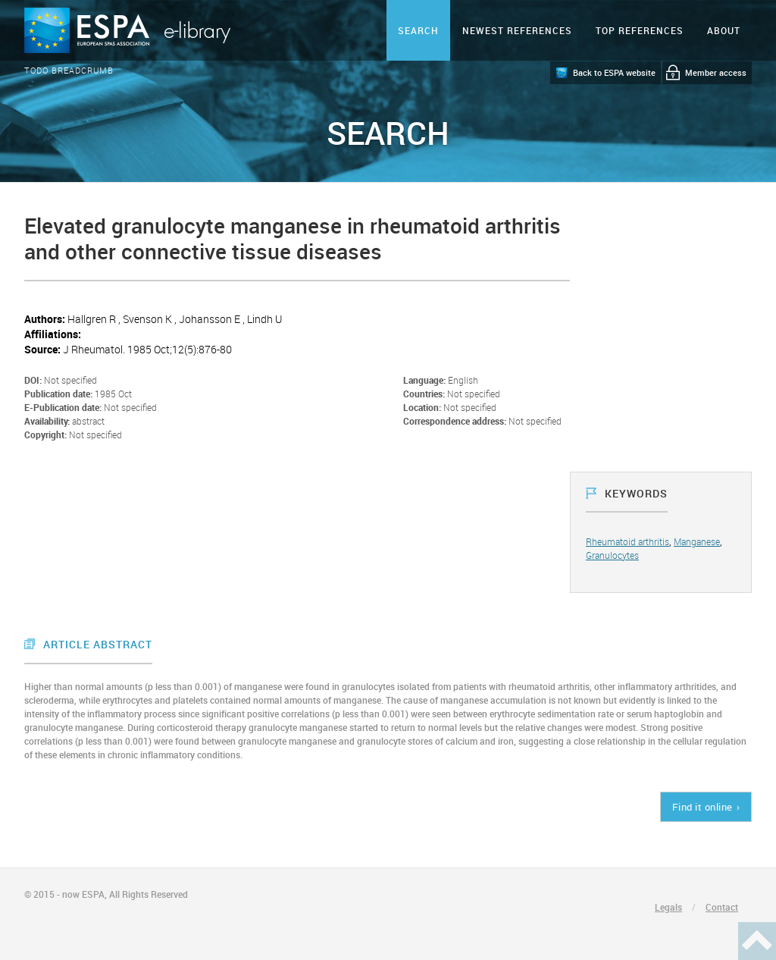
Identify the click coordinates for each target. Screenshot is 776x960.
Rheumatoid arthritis (627, 541)
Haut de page (757, 941)
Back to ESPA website (614, 72)
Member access (715, 72)
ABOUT (723, 30)
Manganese (697, 541)
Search (418, 30)
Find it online (702, 807)
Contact (722, 907)
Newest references (517, 30)
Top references (640, 30)
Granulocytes (612, 555)
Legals (668, 907)
